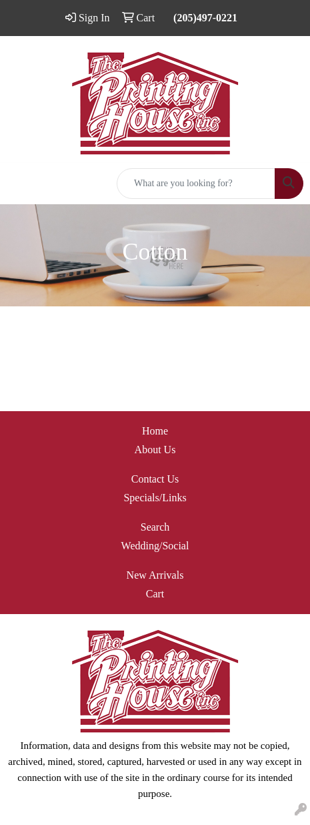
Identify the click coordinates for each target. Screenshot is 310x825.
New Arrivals (155, 575)
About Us (155, 449)
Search (155, 527)
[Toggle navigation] (21, 183)
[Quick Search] (196, 183)
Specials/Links (154, 497)
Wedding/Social (155, 545)
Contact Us (155, 479)
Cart (155, 593)
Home (155, 431)
